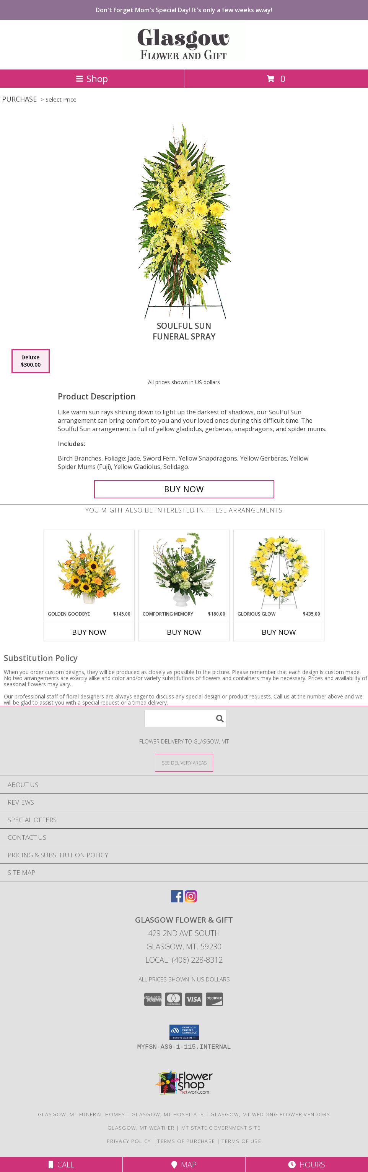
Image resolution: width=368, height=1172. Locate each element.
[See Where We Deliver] (184, 762)
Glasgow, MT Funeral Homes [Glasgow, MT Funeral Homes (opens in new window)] (81, 1114)
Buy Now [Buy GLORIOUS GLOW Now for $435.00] (279, 632)
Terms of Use (241, 1141)
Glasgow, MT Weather (141, 1127)
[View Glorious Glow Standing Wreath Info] (279, 570)
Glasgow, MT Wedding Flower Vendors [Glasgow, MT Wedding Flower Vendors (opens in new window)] (270, 1114)
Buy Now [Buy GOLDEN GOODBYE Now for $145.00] (89, 632)
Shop (92, 78)
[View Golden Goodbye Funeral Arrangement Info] (89, 570)
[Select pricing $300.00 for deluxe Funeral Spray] (31, 361)
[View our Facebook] (177, 900)
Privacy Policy (129, 1141)
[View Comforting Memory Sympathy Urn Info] (184, 570)
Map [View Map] (184, 1164)
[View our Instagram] (191, 900)
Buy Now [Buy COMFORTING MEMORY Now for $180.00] (184, 632)
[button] (184, 1032)
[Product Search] (185, 718)
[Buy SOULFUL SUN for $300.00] (184, 489)
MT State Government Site (221, 1127)
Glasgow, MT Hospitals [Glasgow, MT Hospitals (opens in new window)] (168, 1114)
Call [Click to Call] (61, 1164)
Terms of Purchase (186, 1141)
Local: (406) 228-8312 (184, 960)
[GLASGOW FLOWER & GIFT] (184, 58)
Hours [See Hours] (306, 1164)
